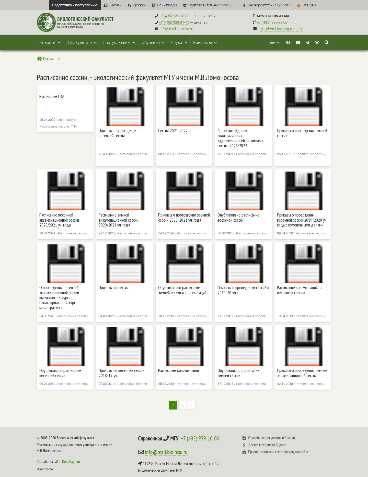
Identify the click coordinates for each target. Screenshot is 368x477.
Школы (116, 5)
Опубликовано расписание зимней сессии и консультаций (182, 290)
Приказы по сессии (114, 287)
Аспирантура (67, 120)
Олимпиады (167, 5)
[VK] (288, 42)
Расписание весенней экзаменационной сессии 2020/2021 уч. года (59, 220)
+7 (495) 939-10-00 (200, 438)
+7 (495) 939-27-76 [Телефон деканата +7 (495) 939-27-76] (174, 22)
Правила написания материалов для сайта (278, 451)
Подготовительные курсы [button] (212, 5)
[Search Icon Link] (326, 42)
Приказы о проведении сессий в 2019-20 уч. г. (243, 290)
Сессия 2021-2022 (173, 130)
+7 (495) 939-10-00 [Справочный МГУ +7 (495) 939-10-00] (174, 16)
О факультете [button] (81, 42)
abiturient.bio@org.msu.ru (280, 29)
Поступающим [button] (119, 42)
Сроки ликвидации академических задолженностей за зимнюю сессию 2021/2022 (240, 138)
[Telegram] (307, 42)
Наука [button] (179, 42)
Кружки (139, 5)
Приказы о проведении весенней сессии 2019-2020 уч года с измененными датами (302, 220)
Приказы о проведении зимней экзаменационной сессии (302, 373)
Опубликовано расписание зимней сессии (238, 373)
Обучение (153, 42)
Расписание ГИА (51, 96)
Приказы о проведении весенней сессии (117, 133)
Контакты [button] (205, 42)
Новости (50, 42)
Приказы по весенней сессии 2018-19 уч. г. (121, 373)
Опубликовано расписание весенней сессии (238, 217)
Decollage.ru (71, 461)
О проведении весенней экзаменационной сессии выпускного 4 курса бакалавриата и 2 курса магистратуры (59, 297)
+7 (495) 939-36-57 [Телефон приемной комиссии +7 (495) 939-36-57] (272, 22)
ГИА (74, 126)
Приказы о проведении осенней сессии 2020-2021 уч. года (184, 217)
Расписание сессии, (54, 126)
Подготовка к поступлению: (75, 5)
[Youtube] (298, 42)
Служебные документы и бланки (271, 437)
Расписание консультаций (178, 370)
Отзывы (309, 5)
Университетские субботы (269, 5)
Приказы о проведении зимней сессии (302, 133)
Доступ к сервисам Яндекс (267, 444)
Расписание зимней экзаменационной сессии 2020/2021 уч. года (118, 220)
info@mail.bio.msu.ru (176, 29)
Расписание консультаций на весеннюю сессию (299, 290)
